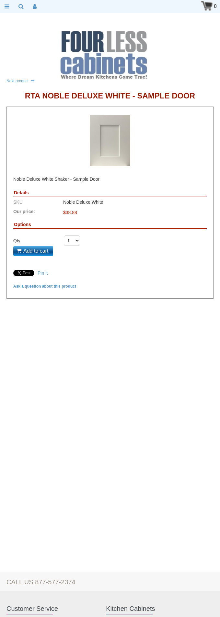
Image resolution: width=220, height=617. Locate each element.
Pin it (43, 273)
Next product (20, 81)
